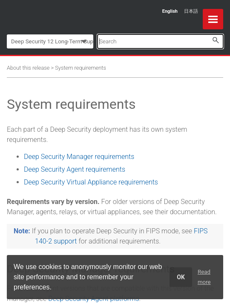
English (170, 11)
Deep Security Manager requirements (79, 157)
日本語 (191, 11)
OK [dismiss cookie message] (181, 277)
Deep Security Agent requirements (74, 169)
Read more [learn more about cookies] (204, 277)
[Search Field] (160, 41)
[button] (215, 40)
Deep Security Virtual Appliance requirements (91, 182)
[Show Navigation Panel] (213, 19)
